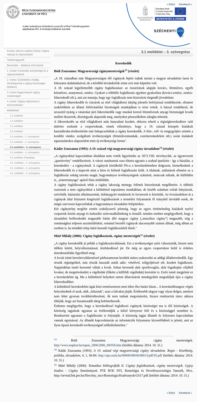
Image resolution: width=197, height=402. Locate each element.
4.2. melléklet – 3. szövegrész (25, 173)
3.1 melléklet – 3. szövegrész (25, 147)
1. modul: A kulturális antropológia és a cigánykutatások (27, 72)
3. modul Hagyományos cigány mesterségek (23, 94)
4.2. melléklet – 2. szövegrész (25, 168)
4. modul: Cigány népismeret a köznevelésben (23, 103)
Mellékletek (13, 110)
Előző (171, 4)
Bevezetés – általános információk (25, 65)
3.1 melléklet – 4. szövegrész (24, 152)
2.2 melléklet (16, 131)
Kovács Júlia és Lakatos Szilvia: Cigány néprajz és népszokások (28, 53)
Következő (185, 4)
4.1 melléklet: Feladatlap (22, 157)
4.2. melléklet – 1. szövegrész (25, 163)
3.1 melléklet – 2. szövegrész (24, 142)
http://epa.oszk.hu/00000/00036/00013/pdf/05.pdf (130, 355)
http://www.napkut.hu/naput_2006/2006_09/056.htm (87, 345)
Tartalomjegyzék (15, 60)
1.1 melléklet (16, 115)
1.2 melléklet (16, 121)
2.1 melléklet (16, 126)
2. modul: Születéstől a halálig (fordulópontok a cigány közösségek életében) (26, 83)
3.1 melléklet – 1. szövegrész (24, 136)
